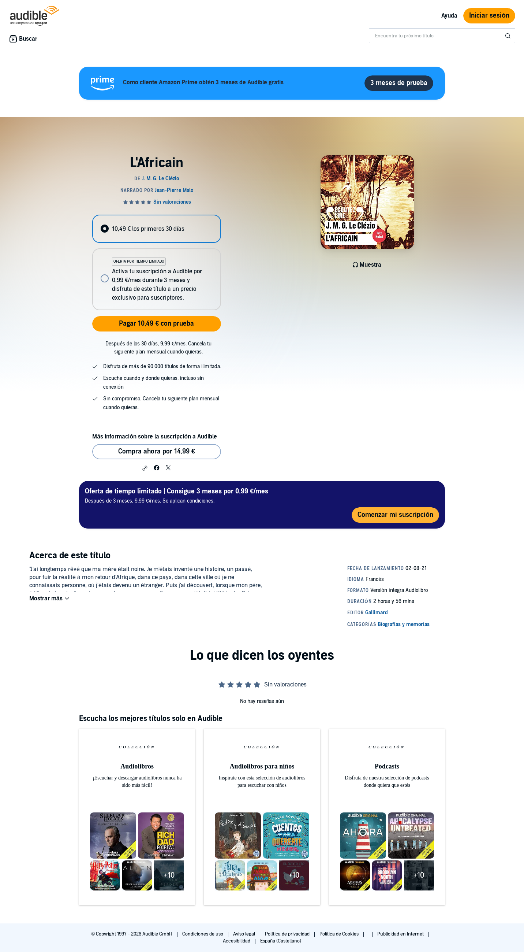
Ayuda (449, 15)
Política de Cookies (339, 934)
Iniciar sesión (489, 15)
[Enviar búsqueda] (508, 36)
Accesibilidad (237, 941)
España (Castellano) (280, 941)
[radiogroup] (156, 262)
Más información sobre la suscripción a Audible (154, 436)
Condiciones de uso (203, 934)
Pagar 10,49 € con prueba (156, 323)
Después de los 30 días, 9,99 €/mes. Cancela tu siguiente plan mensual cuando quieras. (158, 348)
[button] (145, 468)
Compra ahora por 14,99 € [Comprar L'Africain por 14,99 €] (156, 451)
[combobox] (442, 36)
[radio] (156, 229)
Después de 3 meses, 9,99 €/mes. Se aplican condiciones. (176, 495)
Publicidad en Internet (401, 934)
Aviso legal (244, 934)
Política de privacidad (288, 934)
